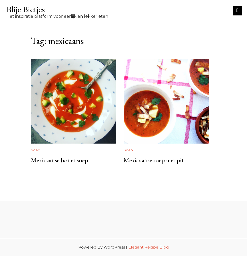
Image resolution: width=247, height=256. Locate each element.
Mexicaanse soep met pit (154, 160)
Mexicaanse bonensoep (59, 160)
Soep (35, 150)
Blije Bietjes (25, 9)
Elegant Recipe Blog (148, 247)
